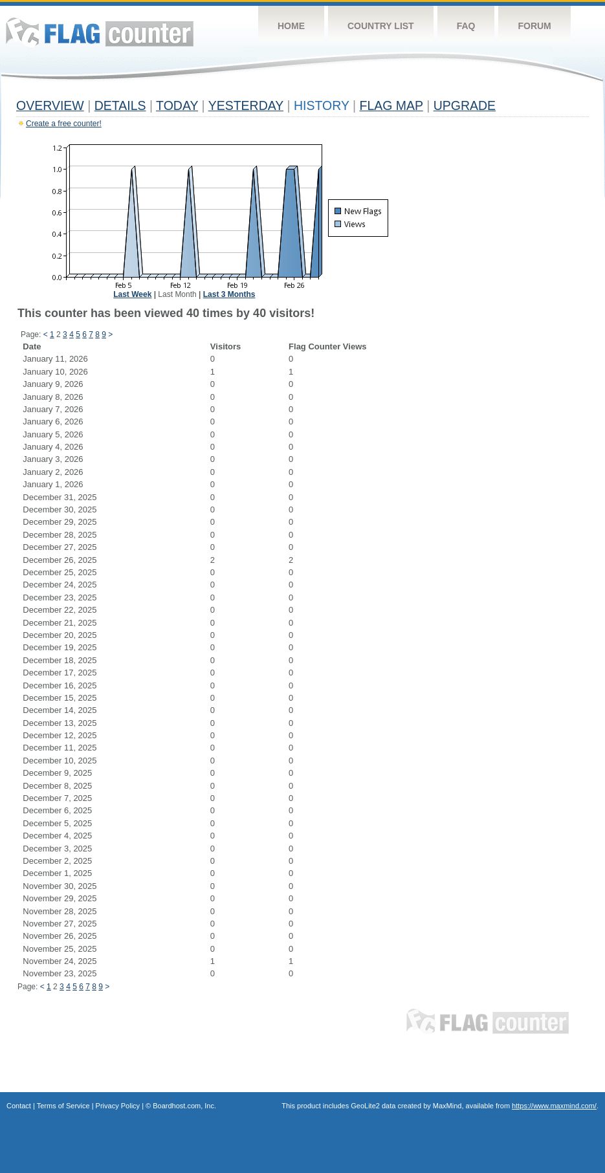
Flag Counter (99, 32)
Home (291, 26)
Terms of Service (63, 1106)
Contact (18, 1106)
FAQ (466, 26)
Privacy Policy (118, 1106)
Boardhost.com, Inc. (184, 1106)
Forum (534, 26)
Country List (380, 26)
